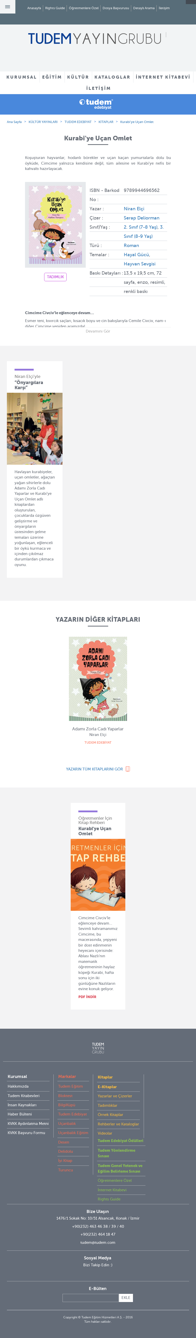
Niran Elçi (134, 208)
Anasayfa (34, 8)
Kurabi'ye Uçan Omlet (137, 122)
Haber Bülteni (20, 1114)
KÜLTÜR (78, 77)
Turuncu (65, 1170)
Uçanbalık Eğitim (73, 1133)
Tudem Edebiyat (72, 1114)
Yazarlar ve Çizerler (115, 1096)
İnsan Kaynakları (22, 1105)
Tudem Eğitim (70, 1086)
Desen (63, 1142)
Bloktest (65, 1096)
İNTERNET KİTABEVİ (163, 77)
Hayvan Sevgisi (139, 263)
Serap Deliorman (142, 217)
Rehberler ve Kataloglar (118, 1124)
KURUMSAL (21, 77)
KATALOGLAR (112, 77)
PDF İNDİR (87, 997)
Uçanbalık (67, 1124)
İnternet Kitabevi (112, 1190)
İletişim (164, 8)
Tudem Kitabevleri (24, 1096)
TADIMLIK (55, 277)
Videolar (105, 1133)
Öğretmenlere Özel (84, 8)
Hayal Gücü (136, 254)
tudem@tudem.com (97, 1243)
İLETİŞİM (98, 88)
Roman (131, 245)
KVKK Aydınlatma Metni (28, 1124)
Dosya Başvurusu (116, 8)
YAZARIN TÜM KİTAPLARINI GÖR (94, 769)
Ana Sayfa (14, 122)
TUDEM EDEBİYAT (78, 122)
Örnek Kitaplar (110, 1115)
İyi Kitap (65, 1161)
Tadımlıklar (107, 1105)
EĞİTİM (52, 77)
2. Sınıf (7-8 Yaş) (140, 227)
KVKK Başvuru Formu (26, 1133)
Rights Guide (55, 8)
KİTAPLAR (106, 122)
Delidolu (65, 1151)
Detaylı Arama (144, 8)
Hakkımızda (18, 1086)
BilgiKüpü (66, 1105)
